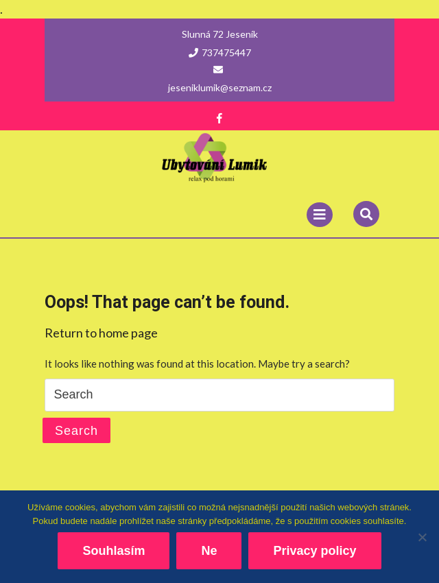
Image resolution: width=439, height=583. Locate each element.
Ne (209, 551)
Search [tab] (76, 431)
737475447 (220, 52)
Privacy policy (314, 551)
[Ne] (422, 537)
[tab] (320, 214)
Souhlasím (113, 551)
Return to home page (101, 332)
